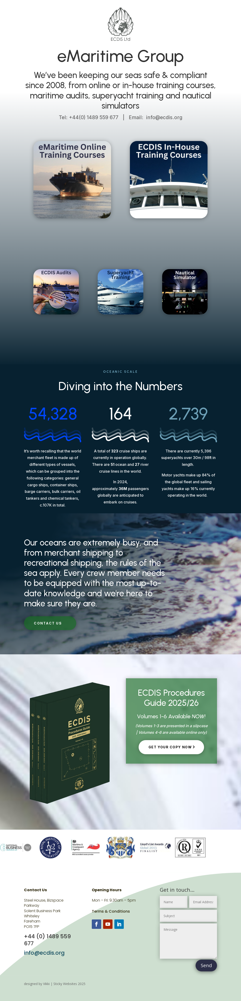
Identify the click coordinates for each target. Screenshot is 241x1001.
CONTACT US (48, 623)
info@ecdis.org (44, 953)
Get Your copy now (170, 747)
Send (206, 965)
